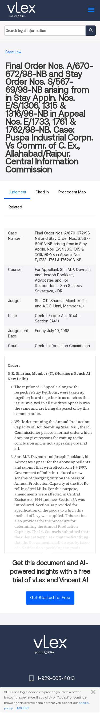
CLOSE (92, 692)
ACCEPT (23, 708)
